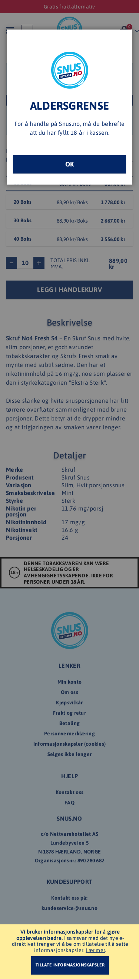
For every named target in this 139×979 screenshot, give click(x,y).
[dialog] (69, 489)
